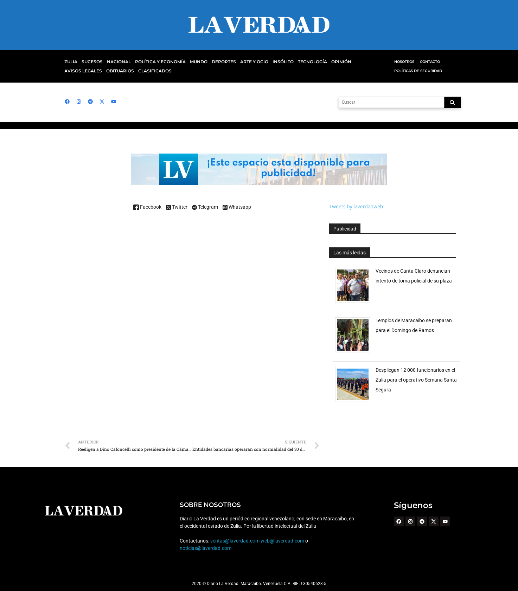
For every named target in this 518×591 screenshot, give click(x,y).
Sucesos (91, 61)
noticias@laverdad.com (205, 548)
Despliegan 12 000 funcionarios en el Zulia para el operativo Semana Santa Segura (416, 379)
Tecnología (301, 61)
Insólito (273, 61)
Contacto (430, 62)
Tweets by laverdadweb (356, 206)
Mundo (192, 61)
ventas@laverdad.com (235, 541)
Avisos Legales (360, 61)
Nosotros (404, 62)
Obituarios (77, 71)
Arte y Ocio (245, 61)
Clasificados (111, 71)
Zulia (70, 61)
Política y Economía (156, 61)
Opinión (329, 61)
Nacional (117, 61)
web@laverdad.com (282, 541)
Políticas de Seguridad (417, 71)
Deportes (216, 61)
